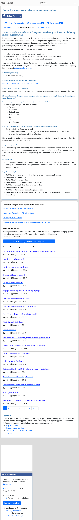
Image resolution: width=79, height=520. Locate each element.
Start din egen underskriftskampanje (29, 241)
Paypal (10, 498)
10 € (14, 488)
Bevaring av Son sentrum (12, 218)
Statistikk (8, 27)
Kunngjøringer (35, 23)
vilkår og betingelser (13, 510)
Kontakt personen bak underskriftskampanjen (20, 83)
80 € (14, 491)
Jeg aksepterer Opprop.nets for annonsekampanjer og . (16, 512)
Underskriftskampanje (14, 23)
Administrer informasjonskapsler (19, 430)
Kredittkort (24, 498)
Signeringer (55, 23)
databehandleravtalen (22, 68)
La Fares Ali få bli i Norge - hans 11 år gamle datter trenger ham (26, 222)
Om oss (9, 433)
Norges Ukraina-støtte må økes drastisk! (18, 208)
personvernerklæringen (15, 515)
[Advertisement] (16, 458)
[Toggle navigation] (75, 3)
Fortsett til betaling (11, 503)
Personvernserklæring (25, 27)
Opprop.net (7, 2)
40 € (7, 491)
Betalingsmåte (8, 495)
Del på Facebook (11, 16)
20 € (21, 488)
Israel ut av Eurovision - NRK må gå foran (18, 213)
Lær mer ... (8, 484)
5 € (6, 488)
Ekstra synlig (44, 27)
